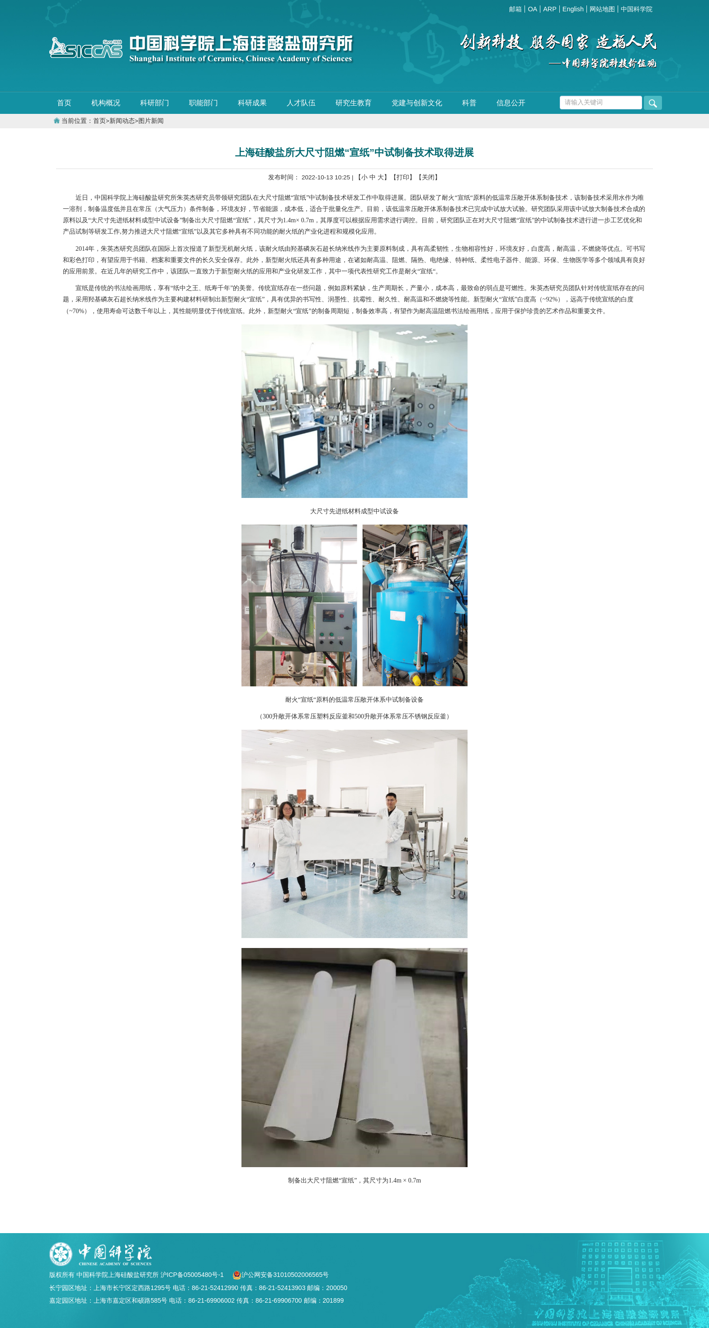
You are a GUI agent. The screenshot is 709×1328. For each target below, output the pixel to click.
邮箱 (515, 9)
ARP (550, 9)
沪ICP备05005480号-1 (193, 1274)
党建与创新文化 (417, 103)
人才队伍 (301, 103)
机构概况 (105, 103)
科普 (469, 103)
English (573, 9)
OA (532, 9)
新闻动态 (122, 120)
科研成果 (252, 103)
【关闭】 (428, 177)
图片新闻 (151, 120)
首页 (64, 103)
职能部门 (203, 103)
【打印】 (403, 177)
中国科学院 (636, 9)
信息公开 (510, 103)
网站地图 (602, 9)
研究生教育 (354, 103)
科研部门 (154, 103)
